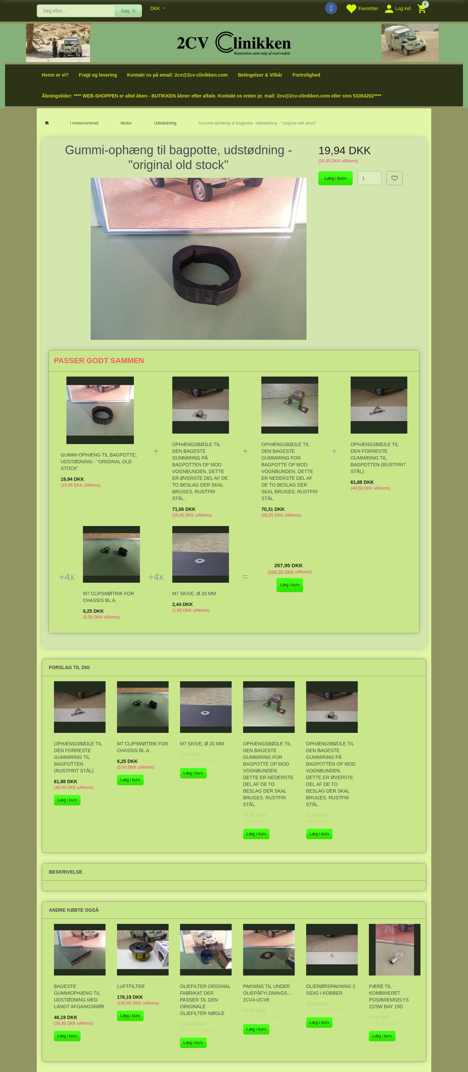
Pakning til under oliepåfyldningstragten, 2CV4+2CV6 (269, 993)
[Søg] (128, 10)
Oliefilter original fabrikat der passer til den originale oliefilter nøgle (205, 1000)
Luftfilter (131, 986)
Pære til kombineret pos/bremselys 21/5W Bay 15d (389, 996)
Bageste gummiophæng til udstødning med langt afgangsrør (79, 996)
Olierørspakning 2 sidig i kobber (330, 990)
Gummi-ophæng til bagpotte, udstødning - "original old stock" (99, 461)
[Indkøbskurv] (422, 8)
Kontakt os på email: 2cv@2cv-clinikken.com (177, 75)
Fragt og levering (98, 75)
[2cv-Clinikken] (234, 42)
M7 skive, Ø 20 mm (194, 593)
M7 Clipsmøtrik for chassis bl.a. (108, 597)
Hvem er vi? (55, 75)
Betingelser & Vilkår (260, 75)
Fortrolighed (306, 75)
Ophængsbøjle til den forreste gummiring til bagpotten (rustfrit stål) (378, 458)
